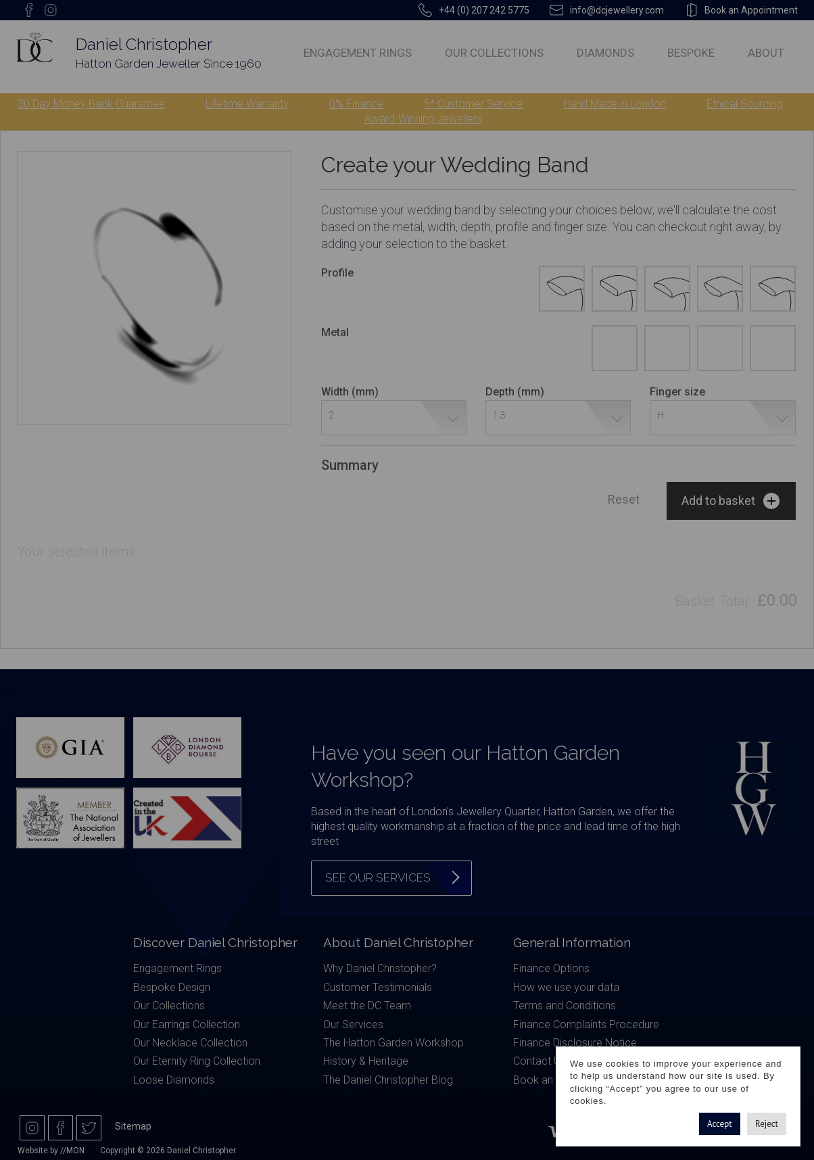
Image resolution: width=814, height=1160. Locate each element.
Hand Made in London (614, 103)
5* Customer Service (473, 103)
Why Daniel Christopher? (380, 968)
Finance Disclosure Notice (575, 1042)
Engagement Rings (358, 52)
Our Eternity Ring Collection (196, 1061)
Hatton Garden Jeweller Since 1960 (169, 63)
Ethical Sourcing (744, 103)
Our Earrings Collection (186, 1024)
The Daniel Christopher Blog (388, 1079)
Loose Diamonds (173, 1079)
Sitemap (133, 1126)
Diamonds (605, 52)
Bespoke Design (171, 987)
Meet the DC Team (367, 1005)
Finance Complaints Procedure (586, 1024)
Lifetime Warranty (247, 103)
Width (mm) (350, 391)
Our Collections (494, 52)
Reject (766, 1124)
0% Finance (356, 103)
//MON (72, 1150)
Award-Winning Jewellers (423, 118)
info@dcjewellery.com (617, 10)
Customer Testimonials (377, 987)
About (766, 52)
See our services (378, 877)
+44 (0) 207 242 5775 (484, 10)
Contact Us (539, 1061)
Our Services (353, 1024)
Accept (719, 1124)
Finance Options (551, 968)
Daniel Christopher (144, 44)
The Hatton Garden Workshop (393, 1042)
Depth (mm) (514, 391)
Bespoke (691, 52)
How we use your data (566, 987)
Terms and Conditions (564, 1005)
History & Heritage (365, 1061)
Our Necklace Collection (190, 1042)
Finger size (677, 391)
